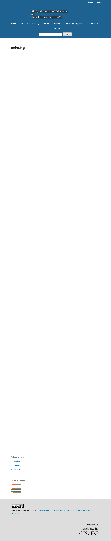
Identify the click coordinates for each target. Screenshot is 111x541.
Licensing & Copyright (74, 23)
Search (67, 34)
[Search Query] (50, 34)
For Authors (15, 465)
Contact (56, 28)
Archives (57, 23)
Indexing (35, 23)
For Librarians (16, 469)
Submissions (92, 23)
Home (13, 23)
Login (99, 2)
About (23, 23)
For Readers (15, 461)
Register (91, 2)
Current (46, 23)
